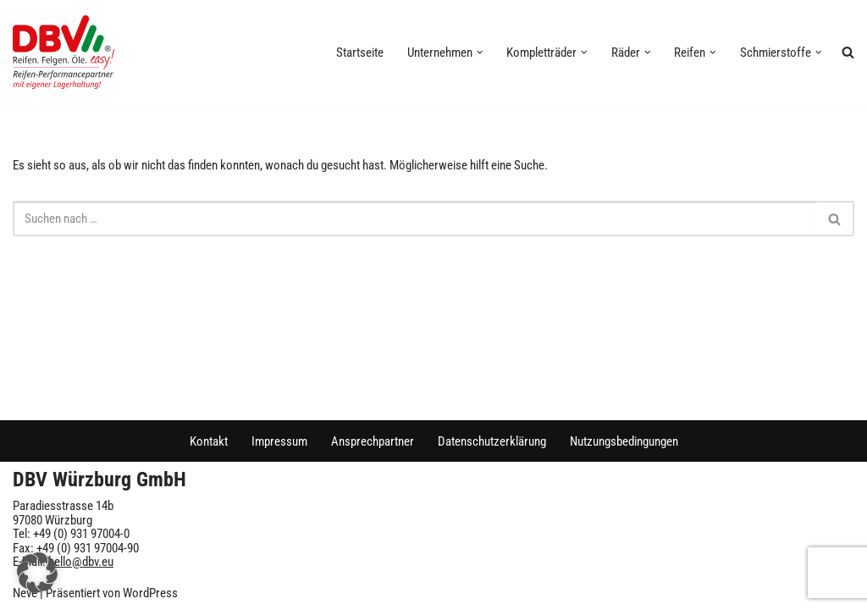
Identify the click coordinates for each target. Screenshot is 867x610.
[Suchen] (414, 218)
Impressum (279, 441)
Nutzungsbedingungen (624, 441)
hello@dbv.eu (80, 561)
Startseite (360, 52)
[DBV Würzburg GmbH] (63, 52)
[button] (480, 52)
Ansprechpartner (372, 441)
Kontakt (209, 441)
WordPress (150, 593)
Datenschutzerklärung (492, 441)
